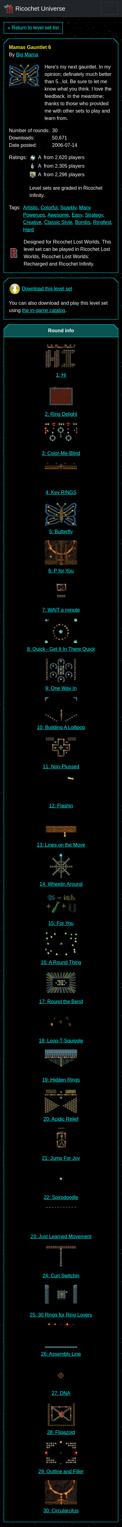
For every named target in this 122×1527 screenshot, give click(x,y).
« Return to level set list (33, 27)
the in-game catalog (43, 310)
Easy (77, 215)
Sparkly (68, 207)
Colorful (49, 207)
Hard (28, 229)
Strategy (94, 215)
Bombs (82, 222)
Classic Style (58, 222)
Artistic (30, 207)
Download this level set (40, 289)
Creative (32, 222)
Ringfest (102, 222)
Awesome (58, 215)
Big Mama (27, 54)
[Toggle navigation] (109, 8)
